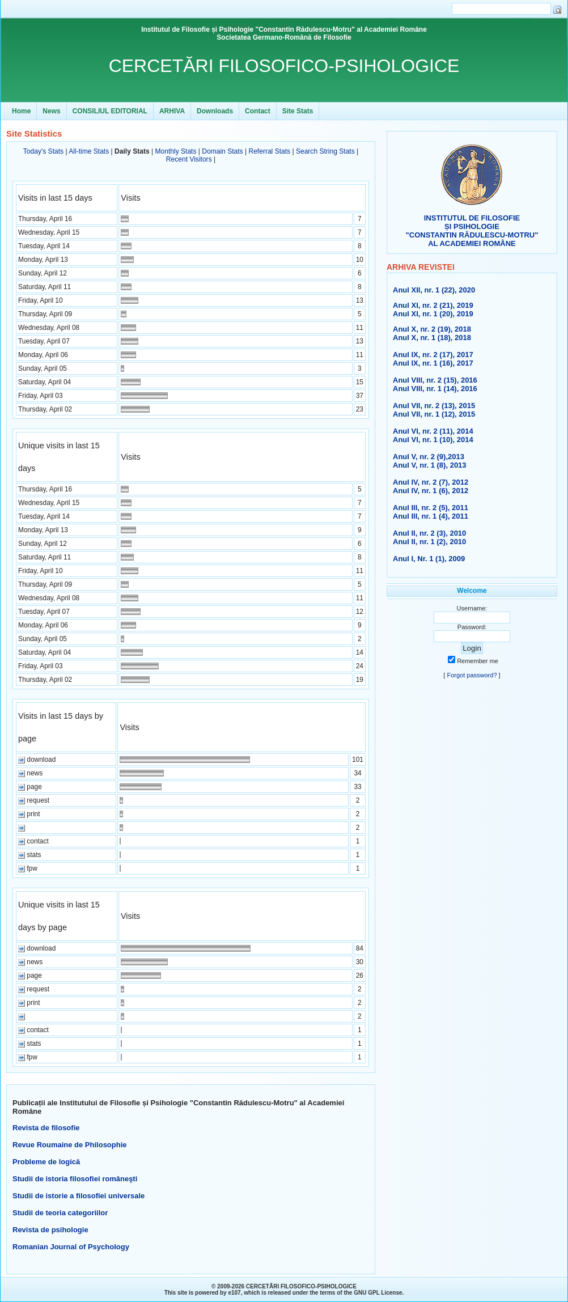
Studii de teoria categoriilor (60, 1212)
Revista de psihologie (50, 1229)
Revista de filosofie (45, 1127)
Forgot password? (472, 675)
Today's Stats (43, 151)
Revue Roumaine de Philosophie (69, 1144)
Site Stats (297, 111)
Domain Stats (222, 151)
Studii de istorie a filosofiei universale (78, 1195)
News (51, 111)
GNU (360, 1293)
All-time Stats (89, 151)
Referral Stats (269, 151)
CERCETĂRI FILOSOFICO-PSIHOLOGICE (284, 66)
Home (21, 111)
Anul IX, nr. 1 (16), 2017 (433, 363)
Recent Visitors (189, 159)
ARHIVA (172, 111)
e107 (234, 1293)
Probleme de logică (46, 1161)
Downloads (215, 111)
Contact (257, 111)
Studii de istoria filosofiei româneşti (74, 1178)
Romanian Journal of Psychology (70, 1246)
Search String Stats (325, 151)
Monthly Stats (175, 151)
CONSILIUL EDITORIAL (110, 111)
